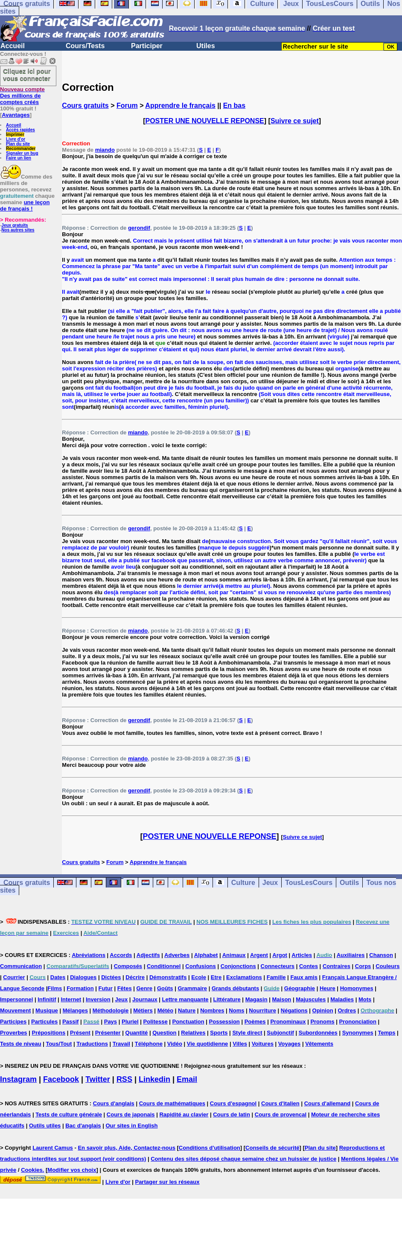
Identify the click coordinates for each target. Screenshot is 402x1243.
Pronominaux (288, 1021)
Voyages (289, 1044)
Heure (327, 988)
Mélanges (75, 1010)
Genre (145, 988)
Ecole (198, 977)
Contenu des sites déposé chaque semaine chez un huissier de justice (243, 1159)
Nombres (212, 1010)
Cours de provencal (280, 1114)
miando (105, 150)
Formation (80, 988)
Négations (294, 1010)
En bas (234, 105)
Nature (186, 1010)
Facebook (61, 1079)
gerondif (139, 228)
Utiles (205, 45)
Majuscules (311, 999)
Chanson (381, 955)
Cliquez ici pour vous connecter (27, 74)
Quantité (136, 1032)
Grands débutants (235, 988)
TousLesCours (308, 882)
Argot (279, 955)
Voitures (263, 1044)
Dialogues (83, 977)
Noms (236, 1010)
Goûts (165, 988)
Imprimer (15, 134)
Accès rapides (20, 129)
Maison (281, 999)
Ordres (347, 1010)
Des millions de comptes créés (22, 95)
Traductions (92, 1044)
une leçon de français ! (25, 205)
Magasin (256, 999)
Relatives (193, 1032)
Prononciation (357, 1021)
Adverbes (176, 955)
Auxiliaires (351, 955)
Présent (80, 1032)
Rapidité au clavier (183, 1114)
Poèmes (255, 1021)
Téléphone (149, 1044)
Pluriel (130, 1021)
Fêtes (124, 988)
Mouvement (15, 1010)
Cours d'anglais (113, 1103)
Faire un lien (18, 158)
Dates (57, 977)
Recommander (20, 148)
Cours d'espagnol (233, 1103)
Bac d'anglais (83, 1125)
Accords (121, 955)
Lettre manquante (185, 999)
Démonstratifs (167, 977)
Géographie (299, 988)
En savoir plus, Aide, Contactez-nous (126, 1148)
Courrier (14, 977)
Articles (301, 955)
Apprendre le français (180, 105)
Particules (44, 1021)
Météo (165, 1010)
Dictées (111, 977)
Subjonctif (280, 1032)
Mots (364, 999)
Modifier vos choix (71, 1170)
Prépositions (48, 1032)
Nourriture (262, 1010)
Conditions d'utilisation (209, 1148)
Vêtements (319, 1044)
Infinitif (47, 999)
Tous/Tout (59, 1044)
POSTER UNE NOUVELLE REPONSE (205, 120)
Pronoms (322, 1021)
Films (54, 988)
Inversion (98, 999)
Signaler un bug (22, 153)
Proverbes (13, 1032)
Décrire (135, 977)
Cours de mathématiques (172, 1103)
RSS (124, 1079)
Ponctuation (188, 1021)
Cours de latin (231, 1114)
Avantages (15, 115)
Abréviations (88, 955)
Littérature (226, 999)
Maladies (342, 999)
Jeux (270, 882)
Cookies (32, 1170)
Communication (21, 966)
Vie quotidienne (207, 1044)
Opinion (322, 1010)
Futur (106, 988)
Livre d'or (15, 139)
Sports (218, 1032)
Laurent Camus (52, 1148)
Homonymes (356, 988)
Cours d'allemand (327, 1103)
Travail (121, 1044)
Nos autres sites (17, 230)
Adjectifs (148, 955)
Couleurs (387, 966)
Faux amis (304, 977)
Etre (216, 977)
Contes (308, 966)
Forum (127, 105)
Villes (240, 1044)
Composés (128, 966)
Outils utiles (45, 1125)
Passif (70, 1021)
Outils (349, 882)
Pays (110, 1021)
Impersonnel (16, 999)
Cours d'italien (280, 1103)
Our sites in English (131, 1125)
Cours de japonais (131, 1114)
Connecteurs (277, 966)
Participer (147, 45)
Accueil (12, 45)
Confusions (200, 966)
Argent (259, 955)
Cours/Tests (85, 45)
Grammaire (192, 988)
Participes (13, 1021)
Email (187, 1079)
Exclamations (244, 977)
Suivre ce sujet (295, 120)
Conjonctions (238, 966)
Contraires (336, 966)
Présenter (108, 1032)
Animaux (234, 955)
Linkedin (154, 1079)
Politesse (155, 1021)
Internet (71, 999)
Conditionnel (164, 966)
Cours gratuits (85, 105)
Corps (363, 966)
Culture (243, 882)
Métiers (143, 1010)
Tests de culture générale (68, 1114)
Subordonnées (318, 1032)
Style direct (247, 1032)
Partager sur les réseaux (167, 1182)
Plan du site (18, 144)
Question (164, 1032)
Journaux (144, 999)
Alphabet (206, 955)
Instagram (18, 1079)
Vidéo (174, 1044)
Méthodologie (111, 1010)
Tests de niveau (20, 1044)
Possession (224, 1021)
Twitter (97, 1079)
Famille (276, 977)
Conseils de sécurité (272, 1148)
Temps (387, 1032)
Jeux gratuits (14, 225)
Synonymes (357, 1032)
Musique (46, 1010)
